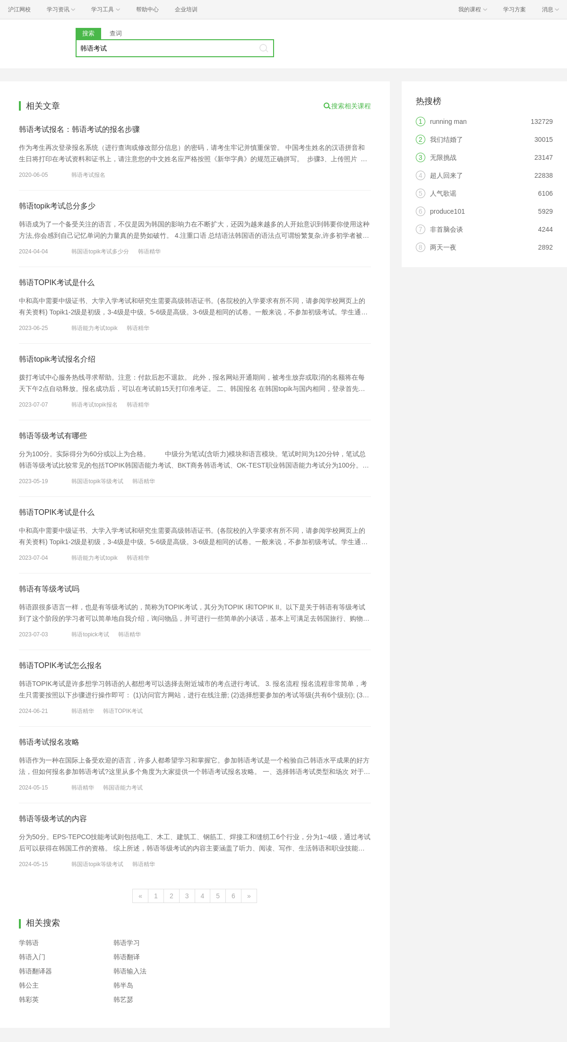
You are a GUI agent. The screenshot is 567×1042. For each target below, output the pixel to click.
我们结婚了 (446, 139)
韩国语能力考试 (123, 787)
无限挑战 (443, 157)
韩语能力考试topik (94, 328)
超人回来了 (446, 175)
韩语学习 (126, 942)
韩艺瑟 (123, 999)
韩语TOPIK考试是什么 (56, 282)
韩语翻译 (126, 957)
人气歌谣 (443, 193)
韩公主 (29, 985)
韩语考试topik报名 (94, 404)
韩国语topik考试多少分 (100, 251)
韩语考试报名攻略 (49, 742)
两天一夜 (443, 247)
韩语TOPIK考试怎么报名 (60, 665)
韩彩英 (29, 999)
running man (448, 121)
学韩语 (29, 942)
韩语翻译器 (35, 971)
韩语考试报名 (88, 175)
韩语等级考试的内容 (53, 819)
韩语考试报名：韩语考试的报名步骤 (79, 129)
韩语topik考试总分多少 (57, 206)
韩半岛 (123, 985)
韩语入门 (32, 957)
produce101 (447, 211)
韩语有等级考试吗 (49, 589)
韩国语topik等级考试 (97, 481)
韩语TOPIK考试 (123, 711)
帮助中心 (147, 9)
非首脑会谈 (446, 229)
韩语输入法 (129, 971)
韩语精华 (149, 251)
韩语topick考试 (90, 634)
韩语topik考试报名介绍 (57, 359)
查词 (116, 33)
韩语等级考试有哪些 (53, 436)
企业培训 (186, 9)
